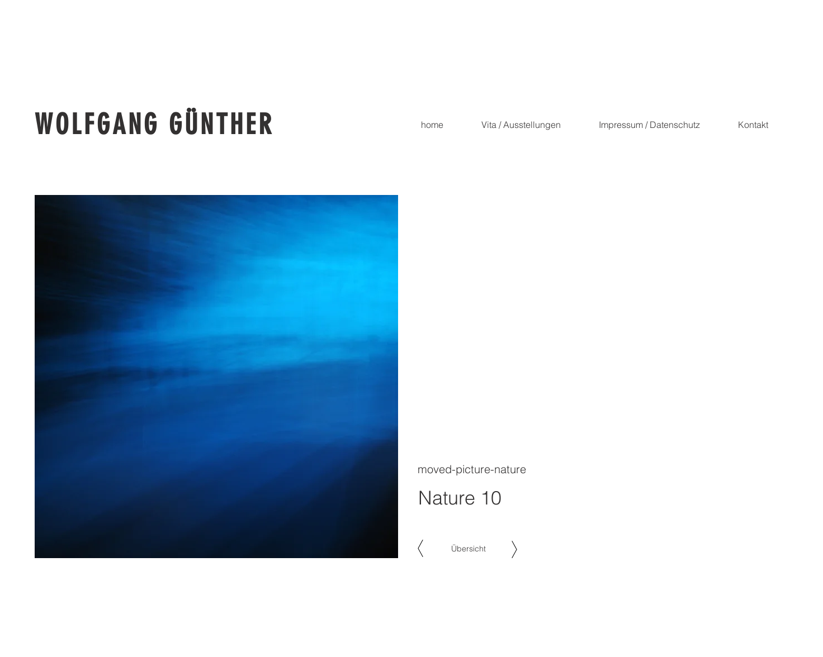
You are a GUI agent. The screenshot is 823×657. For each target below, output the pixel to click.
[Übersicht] (468, 549)
